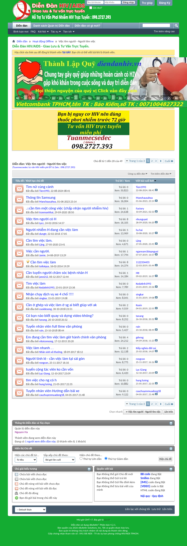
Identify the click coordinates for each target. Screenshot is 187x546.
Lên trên (169, 411)
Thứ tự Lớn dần (91, 459)
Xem (127, 180)
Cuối (169, 161)
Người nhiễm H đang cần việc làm (52, 229)
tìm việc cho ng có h (41, 380)
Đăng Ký (164, 2)
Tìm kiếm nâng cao (164, 31)
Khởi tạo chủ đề (35, 180)
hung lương (45, 384)
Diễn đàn (21, 25)
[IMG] (144, 482)
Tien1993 (44, 190)
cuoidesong (45, 309)
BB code (145, 474)
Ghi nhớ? (95, 8)
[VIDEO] (145, 486)
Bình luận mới (20, 31)
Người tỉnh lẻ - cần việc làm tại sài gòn (55, 358)
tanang (43, 319)
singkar (43, 298)
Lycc (41, 223)
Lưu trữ (156, 509)
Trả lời (118, 180)
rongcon (43, 362)
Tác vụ (54, 31)
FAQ (33, 31)
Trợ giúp (147, 2)
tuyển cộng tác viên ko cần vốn (49, 369)
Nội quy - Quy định (152, 496)
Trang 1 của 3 (137, 160)
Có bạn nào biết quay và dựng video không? (60, 315)
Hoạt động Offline (43, 41)
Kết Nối (42, 31)
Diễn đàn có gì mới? (87, 25)
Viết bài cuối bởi (146, 180)
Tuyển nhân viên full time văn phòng (54, 326)
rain (41, 330)
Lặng (41, 244)
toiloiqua (44, 266)
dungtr (42, 233)
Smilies (145, 478)
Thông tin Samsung (40, 197)
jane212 (43, 276)
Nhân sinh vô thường (50, 352)
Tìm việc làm (36, 283)
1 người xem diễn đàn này (40, 441)
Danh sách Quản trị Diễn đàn (51, 25)
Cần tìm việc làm (43, 262)
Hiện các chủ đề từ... (27, 455)
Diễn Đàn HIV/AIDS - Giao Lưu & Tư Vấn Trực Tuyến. (50, 46)
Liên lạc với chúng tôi (137, 509)
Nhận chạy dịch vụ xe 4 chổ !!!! (50, 294)
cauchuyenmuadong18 (51, 395)
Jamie (42, 255)
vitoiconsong (46, 341)
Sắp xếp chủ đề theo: (55, 455)
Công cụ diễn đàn (136, 173)
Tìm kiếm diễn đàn (160, 173)
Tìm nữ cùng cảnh (40, 186)
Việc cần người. (38, 251)
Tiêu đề (19, 180)
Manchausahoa (47, 201)
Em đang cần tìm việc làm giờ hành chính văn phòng (66, 337)
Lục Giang (44, 373)
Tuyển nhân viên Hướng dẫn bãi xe (52, 390)
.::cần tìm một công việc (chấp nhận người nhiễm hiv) (67, 208)
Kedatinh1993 (46, 287)
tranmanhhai (46, 212)
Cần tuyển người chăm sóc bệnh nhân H (57, 272)
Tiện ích (67, 31)
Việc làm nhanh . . (40, 348)
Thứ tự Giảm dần (116, 459)
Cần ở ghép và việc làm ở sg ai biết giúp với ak (61, 305)
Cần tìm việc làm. (39, 240)
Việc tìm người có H (41, 219)
